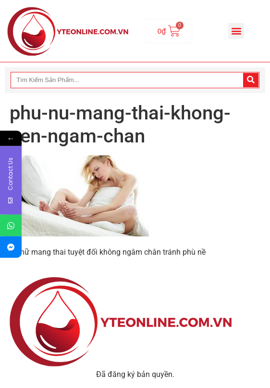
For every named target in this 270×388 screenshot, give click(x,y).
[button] (236, 31)
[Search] (251, 80)
